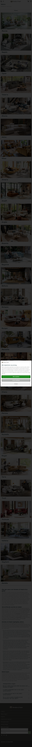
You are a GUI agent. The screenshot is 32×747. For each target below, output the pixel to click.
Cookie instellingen (16, 380)
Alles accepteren (16, 376)
